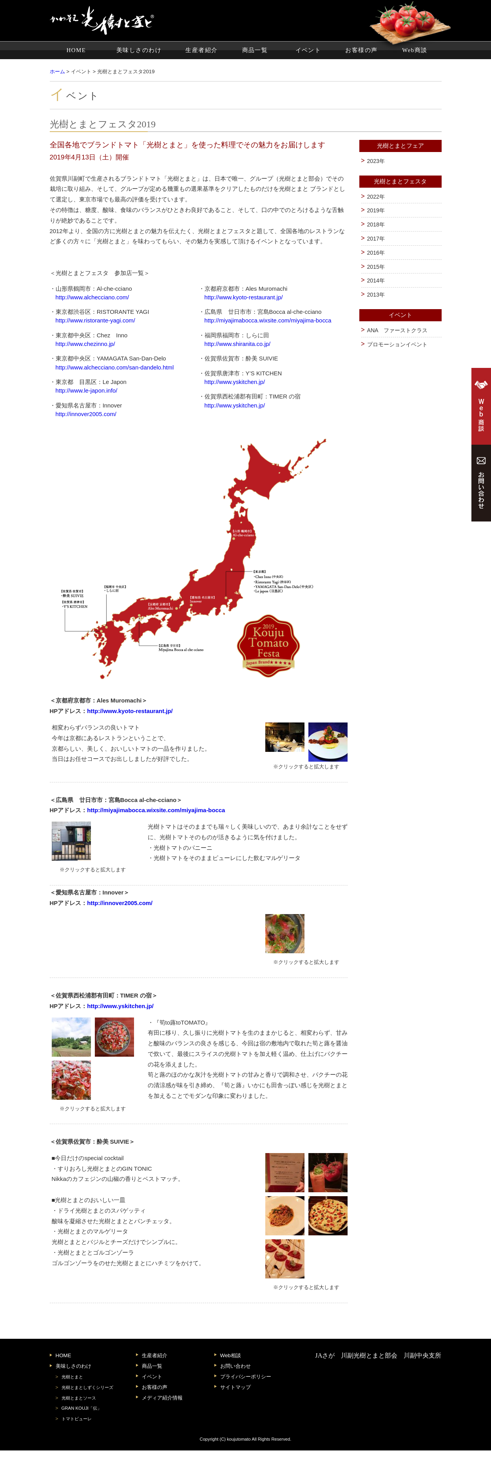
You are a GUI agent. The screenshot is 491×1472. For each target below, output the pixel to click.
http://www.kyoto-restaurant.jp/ (243, 297)
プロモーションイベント (397, 344)
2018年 (376, 224)
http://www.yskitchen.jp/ (234, 382)
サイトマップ (235, 1409)
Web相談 (230, 1377)
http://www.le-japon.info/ (87, 390)
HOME (76, 50)
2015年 (376, 267)
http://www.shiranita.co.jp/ (237, 344)
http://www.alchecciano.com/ (92, 297)
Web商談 (414, 50)
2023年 (376, 161)
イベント (308, 50)
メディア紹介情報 (162, 1419)
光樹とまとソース (79, 1419)
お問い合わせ (235, 1388)
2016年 (376, 253)
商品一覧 (255, 50)
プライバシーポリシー (245, 1398)
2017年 (376, 238)
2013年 (376, 295)
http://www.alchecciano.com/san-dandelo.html (115, 367)
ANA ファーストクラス (397, 330)
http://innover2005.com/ (86, 414)
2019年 (376, 210)
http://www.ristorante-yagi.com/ (95, 320)
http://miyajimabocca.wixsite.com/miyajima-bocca (267, 320)
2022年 (376, 197)
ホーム (57, 71)
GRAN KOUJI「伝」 (82, 1430)
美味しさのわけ (138, 50)
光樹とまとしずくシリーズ (87, 1409)
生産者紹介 (201, 50)
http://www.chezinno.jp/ (85, 344)
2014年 (376, 280)
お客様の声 (361, 50)
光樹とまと (72, 1398)
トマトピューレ (77, 1440)
